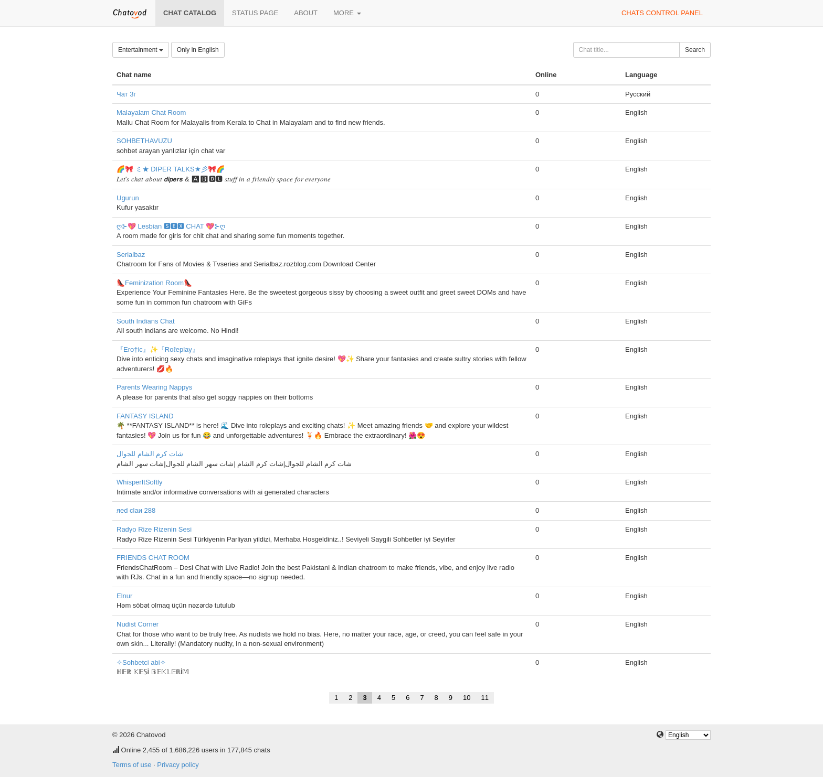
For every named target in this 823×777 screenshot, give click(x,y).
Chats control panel (662, 13)
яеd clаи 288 (136, 510)
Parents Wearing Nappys (154, 387)
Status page (255, 13)
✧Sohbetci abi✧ (141, 662)
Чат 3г (126, 94)
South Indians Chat (146, 321)
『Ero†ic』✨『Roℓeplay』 (158, 349)
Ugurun (128, 198)
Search (695, 49)
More (347, 13)
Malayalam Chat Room (151, 112)
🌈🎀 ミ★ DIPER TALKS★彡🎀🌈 (171, 169)
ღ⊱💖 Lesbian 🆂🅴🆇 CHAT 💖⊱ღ (171, 226)
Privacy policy (177, 765)
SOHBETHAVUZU (144, 141)
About (306, 13)
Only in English (198, 49)
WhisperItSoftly (139, 482)
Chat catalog (189, 13)
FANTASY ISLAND (145, 416)
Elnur (124, 596)
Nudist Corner (138, 624)
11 (485, 698)
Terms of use (131, 765)
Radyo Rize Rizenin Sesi (154, 529)
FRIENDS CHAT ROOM (153, 558)
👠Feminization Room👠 (154, 283)
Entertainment (140, 49)
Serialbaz (131, 254)
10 (466, 698)
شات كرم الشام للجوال (150, 454)
